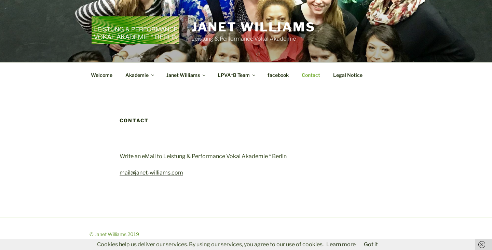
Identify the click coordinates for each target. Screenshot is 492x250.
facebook (278, 75)
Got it (371, 244)
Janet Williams (253, 26)
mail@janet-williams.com (151, 172)
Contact (311, 75)
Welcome (101, 75)
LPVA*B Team (237, 75)
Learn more (341, 244)
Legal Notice (348, 75)
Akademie (140, 75)
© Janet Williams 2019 (114, 234)
